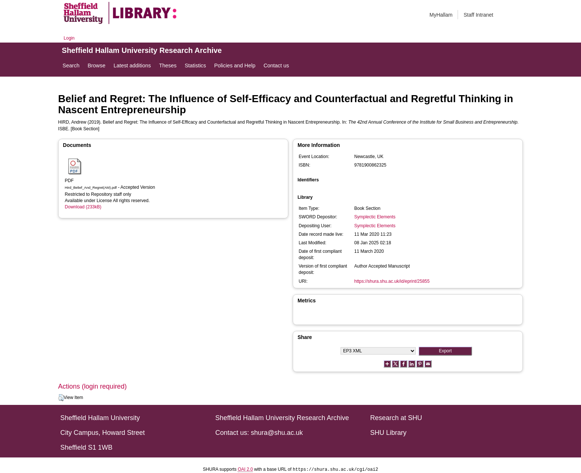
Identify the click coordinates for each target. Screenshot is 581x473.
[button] (61, 398)
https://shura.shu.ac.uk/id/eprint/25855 (391, 281)
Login (69, 38)
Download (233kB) (83, 206)
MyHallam (440, 15)
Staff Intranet (478, 15)
